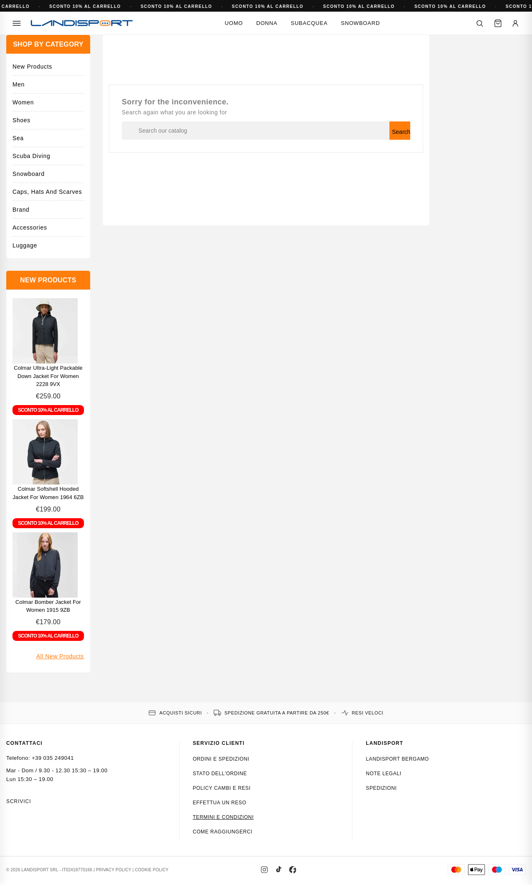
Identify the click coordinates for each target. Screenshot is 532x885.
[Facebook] (292, 869)
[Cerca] (479, 23)
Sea (18, 138)
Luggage (24, 245)
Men (18, 84)
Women (23, 102)
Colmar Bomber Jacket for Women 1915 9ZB (48, 606)
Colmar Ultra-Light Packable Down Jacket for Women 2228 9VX (48, 376)
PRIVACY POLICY (113, 870)
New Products (32, 66)
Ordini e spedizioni (221, 759)
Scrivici (18, 801)
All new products (60, 656)
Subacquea (309, 23)
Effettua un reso (219, 803)
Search (401, 132)
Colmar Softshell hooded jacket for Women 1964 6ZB (48, 493)
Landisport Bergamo (397, 759)
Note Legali (383, 773)
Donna (266, 23)
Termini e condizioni (223, 817)
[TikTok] (278, 869)
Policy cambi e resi (222, 788)
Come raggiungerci (223, 832)
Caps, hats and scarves (47, 191)
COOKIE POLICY (152, 870)
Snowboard (360, 23)
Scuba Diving (31, 156)
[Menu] (16, 23)
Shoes (21, 120)
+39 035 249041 (53, 758)
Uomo (234, 23)
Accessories (29, 227)
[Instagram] (264, 869)
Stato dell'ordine (220, 773)
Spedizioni (381, 788)
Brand (21, 209)
